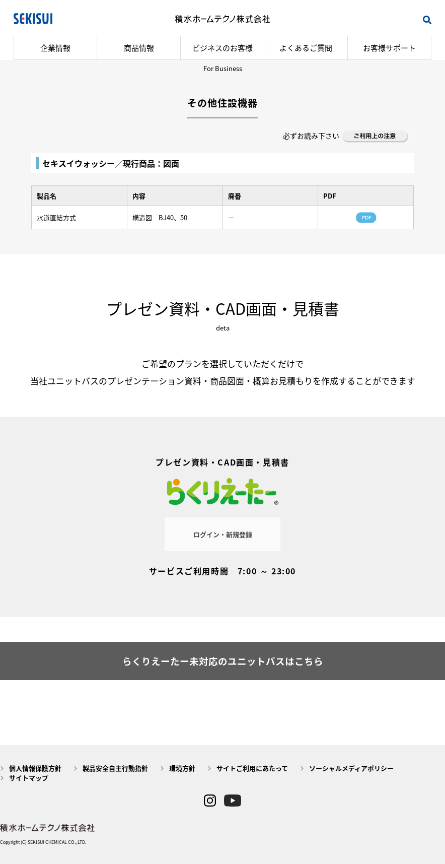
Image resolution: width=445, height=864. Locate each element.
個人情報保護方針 (35, 768)
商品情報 (139, 47)
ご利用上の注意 (375, 136)
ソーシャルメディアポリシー (351, 768)
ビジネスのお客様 (222, 47)
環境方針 (182, 768)
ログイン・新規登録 (222, 534)
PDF (366, 217)
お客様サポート (389, 47)
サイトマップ (28, 777)
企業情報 (55, 47)
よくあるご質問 (305, 47)
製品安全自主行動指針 (115, 768)
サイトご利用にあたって (252, 768)
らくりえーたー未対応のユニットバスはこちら (222, 661)
